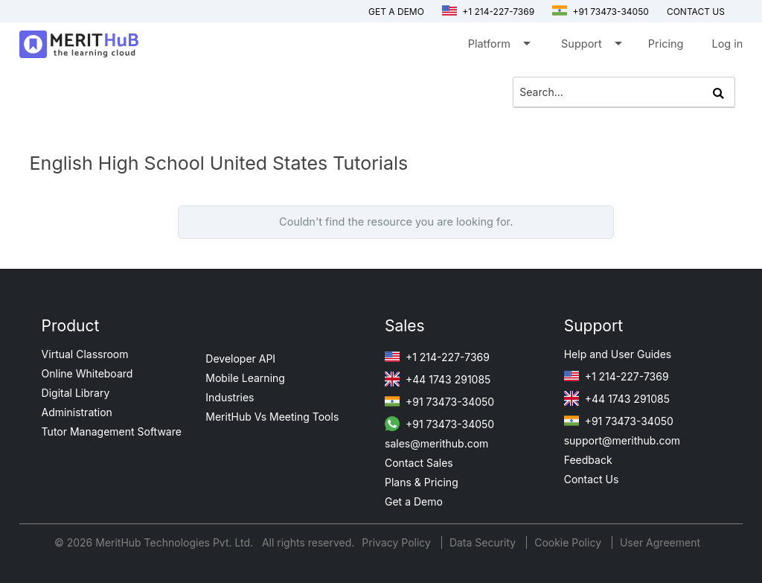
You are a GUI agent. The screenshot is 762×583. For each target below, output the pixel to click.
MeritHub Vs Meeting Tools (272, 416)
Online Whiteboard (87, 373)
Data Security (484, 542)
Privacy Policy (398, 542)
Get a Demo (396, 11)
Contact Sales (419, 462)
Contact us (696, 11)
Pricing (666, 43)
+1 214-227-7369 (488, 11)
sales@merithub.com (436, 443)
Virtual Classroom (85, 354)
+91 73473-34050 (600, 11)
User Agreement (660, 542)
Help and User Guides (618, 354)
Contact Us (591, 479)
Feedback (588, 459)
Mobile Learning (245, 378)
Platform (498, 46)
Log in (727, 43)
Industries (229, 397)
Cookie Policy (567, 542)
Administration (77, 412)
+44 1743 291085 (437, 379)
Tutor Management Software (112, 431)
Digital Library (76, 392)
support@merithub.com (622, 440)
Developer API (240, 358)
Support (590, 46)
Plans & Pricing (421, 482)
